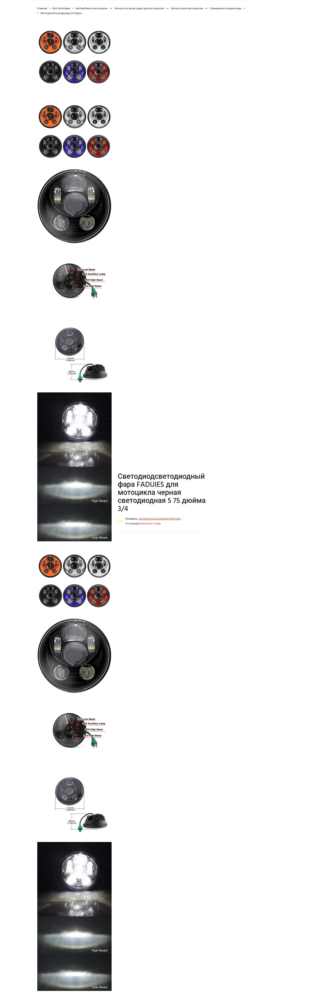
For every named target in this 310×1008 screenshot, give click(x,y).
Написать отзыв (151, 524)
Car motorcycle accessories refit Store (159, 519)
